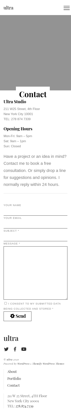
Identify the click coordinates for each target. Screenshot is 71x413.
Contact (13, 385)
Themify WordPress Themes (48, 363)
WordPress (23, 363)
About (12, 371)
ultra (9, 359)
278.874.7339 (24, 406)
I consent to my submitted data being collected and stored (32, 306)
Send (17, 316)
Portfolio (14, 378)
